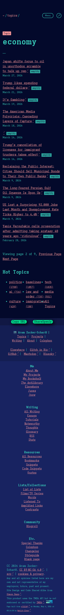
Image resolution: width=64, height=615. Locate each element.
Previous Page (50, 254)
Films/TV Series (32, 493)
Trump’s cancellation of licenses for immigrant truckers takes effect (22, 149)
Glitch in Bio (39, 350)
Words (32, 497)
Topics (21, 336)
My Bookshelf (32, 378)
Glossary (32, 431)
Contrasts (32, 509)
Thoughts (32, 427)
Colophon (46, 340)
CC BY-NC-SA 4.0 (30, 570)
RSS (32, 436)
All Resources (32, 456)
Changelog (32, 551)
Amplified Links (32, 505)
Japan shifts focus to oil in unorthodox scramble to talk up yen (23, 66)
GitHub (12, 354)
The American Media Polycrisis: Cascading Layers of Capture (20, 116)
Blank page (32, 559)
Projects (37, 336)
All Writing (32, 411)
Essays (32, 415)
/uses (32, 391)
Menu (48, 15)
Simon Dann (13, 594)
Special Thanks (32, 543)
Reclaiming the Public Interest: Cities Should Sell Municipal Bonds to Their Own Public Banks (31, 171)
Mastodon (30, 354)
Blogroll (32, 526)
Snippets (32, 464)
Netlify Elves (23, 611)
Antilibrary (32, 382)
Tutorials (31, 419)
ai (15, 292)
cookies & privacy (31, 574)
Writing (17, 340)
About (30, 340)
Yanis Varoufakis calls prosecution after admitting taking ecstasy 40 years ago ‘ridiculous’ (31, 231)
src (9, 574)
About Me (32, 370)
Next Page (10, 259)
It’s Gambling (13, 100)
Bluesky (48, 354)
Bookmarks (32, 460)
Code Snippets (32, 468)
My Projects (32, 374)
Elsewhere (17, 350)
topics (12, 15)
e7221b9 (24, 606)
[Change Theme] (58, 15)
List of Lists (32, 489)
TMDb (39, 602)
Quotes (31, 472)
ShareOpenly (43, 321)
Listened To (32, 501)
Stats (32, 440)
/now (32, 395)
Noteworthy (32, 423)
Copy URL (18, 321)
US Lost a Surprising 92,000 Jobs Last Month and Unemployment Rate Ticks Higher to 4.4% (31, 209)
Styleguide (32, 555)
